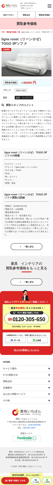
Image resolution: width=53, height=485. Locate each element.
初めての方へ (8, 15)
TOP (3, 32)
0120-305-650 (34, 425)
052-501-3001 (29, 428)
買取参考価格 (44, 15)
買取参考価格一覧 (13, 32)
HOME (6, 362)
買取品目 (26, 15)
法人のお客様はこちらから (26, 350)
